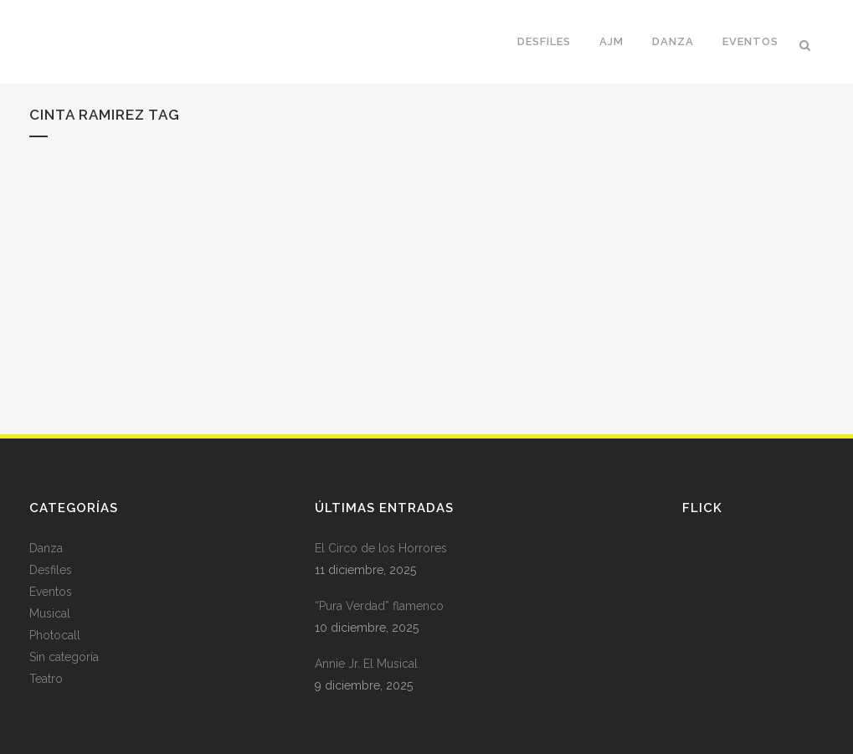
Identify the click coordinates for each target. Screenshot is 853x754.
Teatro (46, 678)
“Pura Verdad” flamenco (379, 606)
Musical (49, 613)
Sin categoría (64, 657)
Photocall (54, 635)
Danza (46, 548)
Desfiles (50, 570)
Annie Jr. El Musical (366, 663)
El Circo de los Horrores (381, 548)
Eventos (50, 591)
